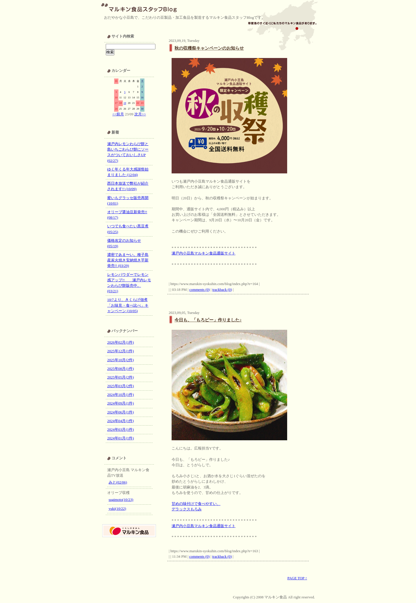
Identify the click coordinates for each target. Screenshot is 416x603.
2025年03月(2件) (120, 386)
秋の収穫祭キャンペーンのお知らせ (209, 48)
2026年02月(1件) (120, 342)
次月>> (140, 114)
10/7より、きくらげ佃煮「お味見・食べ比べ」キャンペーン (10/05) (127, 305)
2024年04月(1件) (120, 421)
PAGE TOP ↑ (297, 578)
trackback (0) (222, 290)
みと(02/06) (118, 482)
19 (125, 103)
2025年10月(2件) (120, 360)
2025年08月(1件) (120, 369)
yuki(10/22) (117, 509)
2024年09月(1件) (120, 403)
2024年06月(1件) (120, 412)
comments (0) (199, 290)
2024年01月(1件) (120, 438)
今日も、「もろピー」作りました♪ (208, 319)
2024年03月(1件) (120, 430)
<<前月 (118, 114)
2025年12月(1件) (120, 351)
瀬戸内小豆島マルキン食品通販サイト (203, 253)
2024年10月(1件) (120, 395)
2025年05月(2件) (120, 377)
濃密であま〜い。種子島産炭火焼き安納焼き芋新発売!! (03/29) (127, 260)
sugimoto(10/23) (121, 500)
